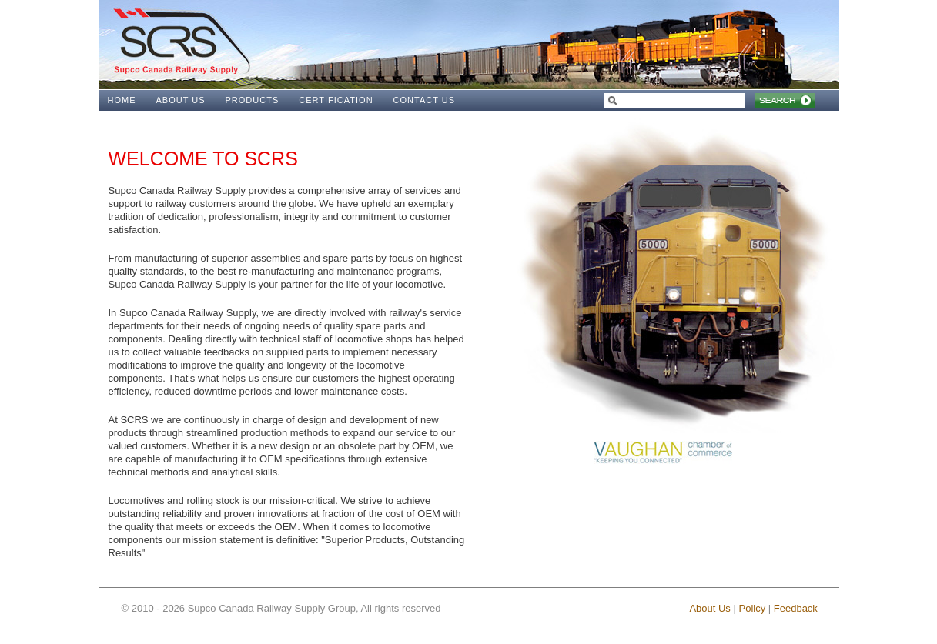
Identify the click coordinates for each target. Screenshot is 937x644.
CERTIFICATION (336, 100)
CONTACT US (424, 100)
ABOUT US (181, 100)
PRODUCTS (252, 100)
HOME (122, 100)
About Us (709, 608)
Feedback (796, 608)
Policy (751, 608)
